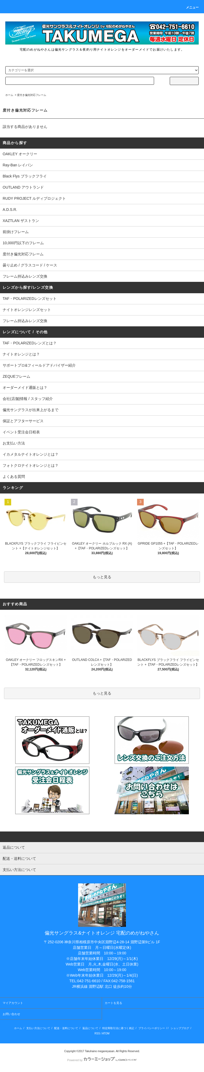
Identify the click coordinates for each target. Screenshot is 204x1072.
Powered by (102, 1060)
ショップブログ (180, 1028)
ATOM (105, 1033)
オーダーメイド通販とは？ (25, 387)
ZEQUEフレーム (16, 376)
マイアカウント (13, 1002)
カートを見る (113, 1002)
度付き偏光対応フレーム (31, 95)
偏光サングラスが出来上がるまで (30, 410)
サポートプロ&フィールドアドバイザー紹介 (39, 365)
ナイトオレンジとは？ (21, 354)
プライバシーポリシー (151, 1028)
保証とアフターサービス (23, 421)
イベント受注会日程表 (21, 432)
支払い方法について (38, 1028)
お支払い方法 (14, 443)
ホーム (9, 95)
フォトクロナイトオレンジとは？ (30, 465)
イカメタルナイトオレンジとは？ (30, 454)
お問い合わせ (11, 1014)
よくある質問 (14, 476)
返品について (90, 1028)
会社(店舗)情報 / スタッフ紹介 (28, 399)
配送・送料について (66, 1028)
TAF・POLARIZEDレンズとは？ (30, 343)
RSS (97, 1033)
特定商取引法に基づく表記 (118, 1028)
